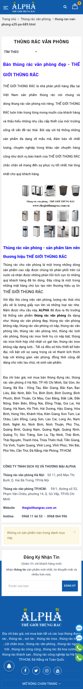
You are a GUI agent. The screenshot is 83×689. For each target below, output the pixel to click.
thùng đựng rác (58, 377)
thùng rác (47, 95)
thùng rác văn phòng (35, 64)
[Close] (74, 532)
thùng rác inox (30, 336)
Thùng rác (10, 265)
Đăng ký (70, 585)
